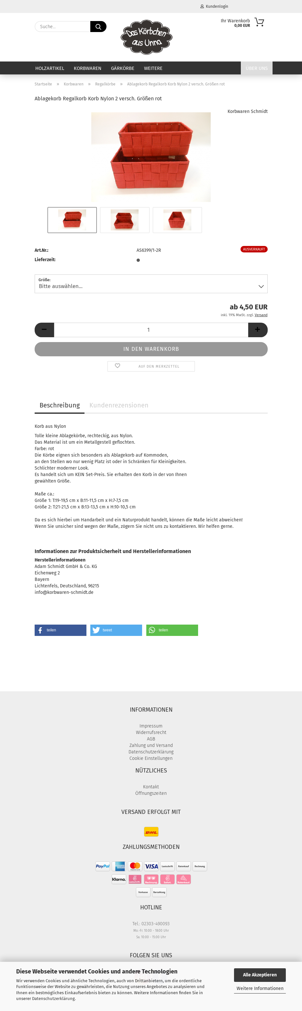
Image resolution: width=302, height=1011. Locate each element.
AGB (151, 739)
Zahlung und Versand (151, 745)
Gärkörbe (122, 68)
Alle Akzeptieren (260, 975)
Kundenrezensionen (119, 405)
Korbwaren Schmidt (248, 111)
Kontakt (151, 787)
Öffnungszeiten (151, 793)
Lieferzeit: (45, 259)
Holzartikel (49, 68)
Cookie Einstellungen (151, 758)
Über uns (257, 68)
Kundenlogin (214, 6)
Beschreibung (59, 405)
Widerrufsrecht (151, 732)
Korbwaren (87, 68)
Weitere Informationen (260, 988)
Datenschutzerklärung (53, 998)
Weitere (153, 68)
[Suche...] (98, 26)
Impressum (151, 726)
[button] (44, 330)
